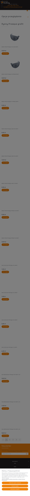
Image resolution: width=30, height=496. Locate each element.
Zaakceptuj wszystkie (15, 489)
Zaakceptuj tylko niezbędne (15, 482)
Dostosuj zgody (15, 486)
